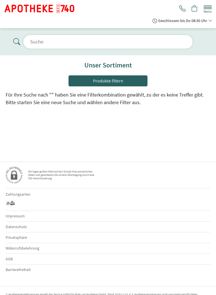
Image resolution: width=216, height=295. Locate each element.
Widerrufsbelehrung (22, 248)
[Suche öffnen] (108, 42)
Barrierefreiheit (18, 269)
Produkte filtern (108, 81)
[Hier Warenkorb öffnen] (194, 8)
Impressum (15, 215)
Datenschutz (16, 226)
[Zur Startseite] (41, 8)
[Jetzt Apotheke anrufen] (181, 8)
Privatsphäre (16, 237)
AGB (9, 258)
